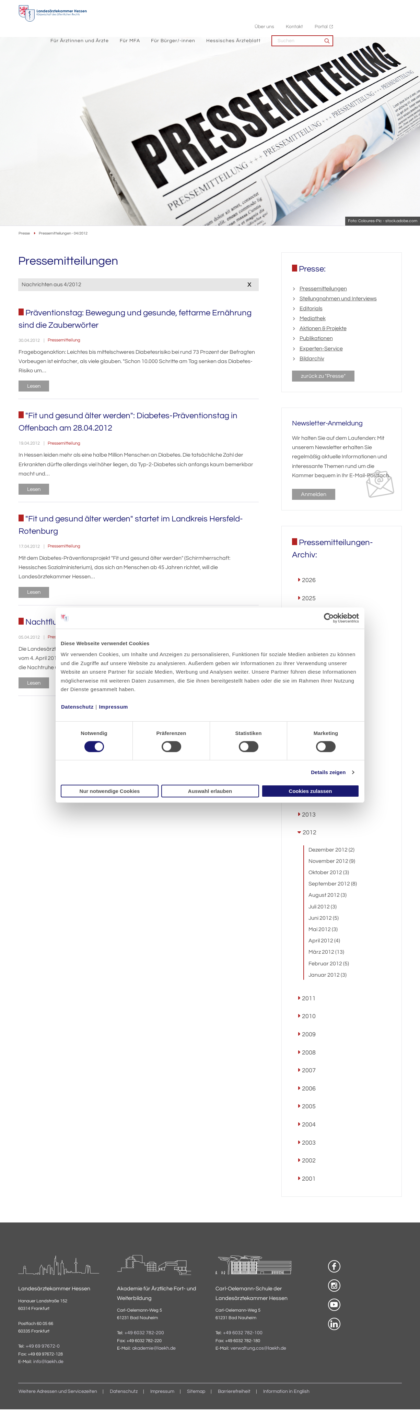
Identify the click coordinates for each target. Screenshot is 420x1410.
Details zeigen (328, 772)
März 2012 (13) (326, 953)
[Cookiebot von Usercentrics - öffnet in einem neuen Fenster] (329, 617)
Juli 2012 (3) (322, 907)
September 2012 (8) (332, 885)
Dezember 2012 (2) (331, 850)
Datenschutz (77, 707)
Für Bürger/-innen (242, 20)
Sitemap (196, 1392)
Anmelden (313, 495)
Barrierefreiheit (234, 1392)
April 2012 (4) (324, 941)
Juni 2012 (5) (323, 918)
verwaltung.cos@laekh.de (258, 1349)
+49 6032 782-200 (144, 1333)
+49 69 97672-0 (43, 1347)
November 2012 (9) (331, 862)
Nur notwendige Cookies (110, 791)
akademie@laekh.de (154, 1349)
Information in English (286, 1392)
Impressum (113, 707)
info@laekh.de (48, 1362)
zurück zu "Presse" (323, 376)
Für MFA (198, 20)
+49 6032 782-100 (242, 1333)
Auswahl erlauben (210, 791)
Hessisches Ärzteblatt (302, 20)
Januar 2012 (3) (327, 975)
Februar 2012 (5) (328, 964)
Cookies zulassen (310, 791)
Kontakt (363, 7)
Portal (389, 7)
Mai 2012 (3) (323, 930)
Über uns (333, 7)
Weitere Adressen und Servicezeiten (58, 1392)
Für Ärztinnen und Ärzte (148, 20)
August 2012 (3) (327, 896)
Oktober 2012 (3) (328, 873)
